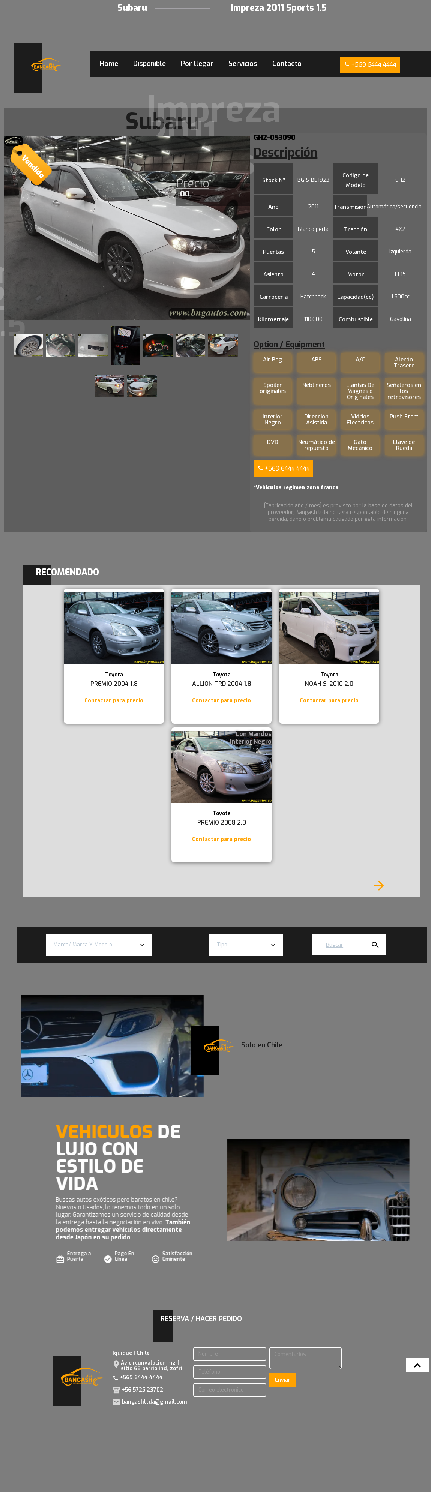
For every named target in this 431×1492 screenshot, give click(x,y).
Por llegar (197, 63)
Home (109, 63)
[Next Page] (378, 885)
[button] (99, 945)
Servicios (242, 63)
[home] (46, 64)
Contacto (287, 63)
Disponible (149, 63)
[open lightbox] (127, 228)
